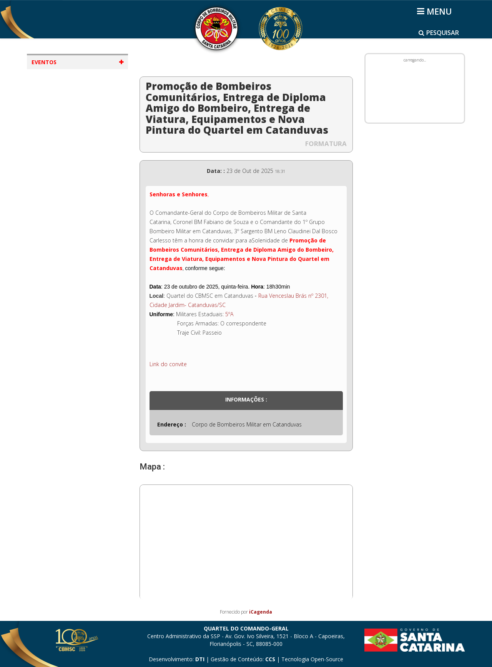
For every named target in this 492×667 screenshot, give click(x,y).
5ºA (229, 314)
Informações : (246, 399)
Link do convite (168, 364)
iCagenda (260, 612)
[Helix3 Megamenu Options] (435, 11)
